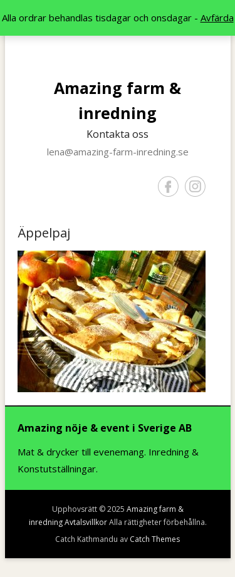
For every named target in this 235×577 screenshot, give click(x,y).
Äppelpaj (44, 232)
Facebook (168, 186)
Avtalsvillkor (86, 522)
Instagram (195, 186)
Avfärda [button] (217, 17)
